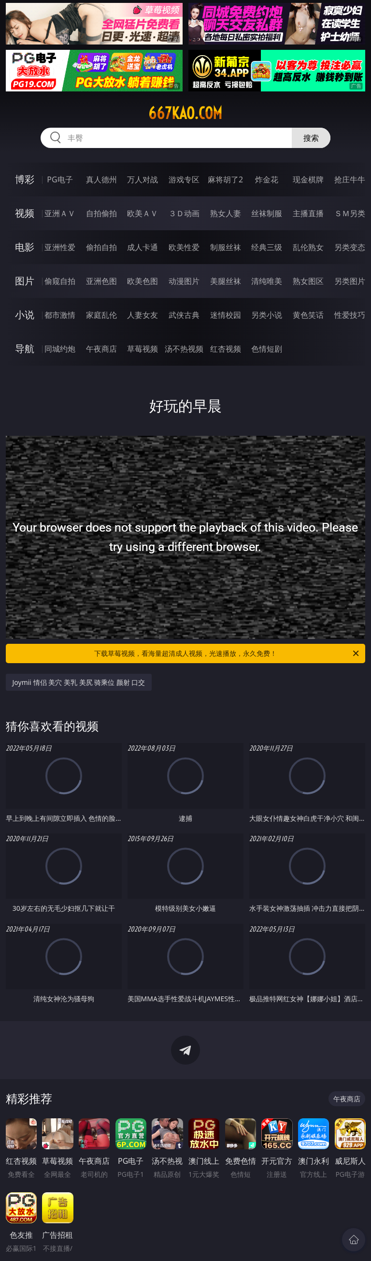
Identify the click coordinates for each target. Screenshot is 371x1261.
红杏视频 (225, 348)
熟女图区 (308, 281)
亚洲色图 (101, 281)
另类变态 (349, 247)
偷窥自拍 (59, 281)
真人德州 (101, 179)
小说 (24, 314)
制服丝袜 (225, 247)
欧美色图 (142, 281)
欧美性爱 (184, 247)
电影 (24, 246)
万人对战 (142, 179)
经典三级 (266, 247)
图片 (24, 280)
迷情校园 (225, 315)
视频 (24, 213)
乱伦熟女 (308, 247)
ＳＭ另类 (349, 213)
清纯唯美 (266, 281)
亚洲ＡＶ (59, 213)
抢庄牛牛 (349, 179)
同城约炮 (59, 348)
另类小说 (266, 315)
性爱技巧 (349, 315)
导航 (24, 348)
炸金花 (266, 179)
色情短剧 (266, 348)
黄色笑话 (308, 315)
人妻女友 (142, 315)
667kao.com (185, 113)
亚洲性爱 (59, 247)
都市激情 (59, 315)
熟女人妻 (225, 213)
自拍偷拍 (101, 213)
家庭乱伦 (101, 315)
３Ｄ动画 (184, 213)
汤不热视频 (184, 348)
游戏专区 (184, 179)
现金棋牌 (308, 179)
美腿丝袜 (225, 281)
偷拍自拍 (101, 247)
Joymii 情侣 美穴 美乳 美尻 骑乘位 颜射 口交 (79, 682)
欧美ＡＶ (142, 213)
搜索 (311, 138)
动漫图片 (184, 281)
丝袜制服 (266, 213)
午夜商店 (101, 348)
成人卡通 (142, 247)
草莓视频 (142, 348)
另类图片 (349, 281)
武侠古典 (184, 315)
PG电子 (59, 179)
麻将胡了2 (225, 179)
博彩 (24, 179)
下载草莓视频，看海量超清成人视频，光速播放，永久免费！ (227, 653)
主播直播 (308, 213)
